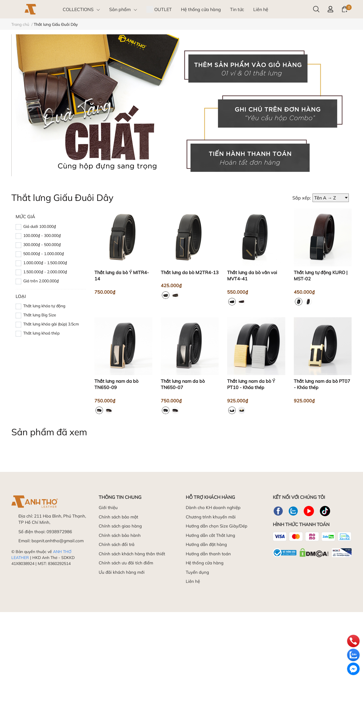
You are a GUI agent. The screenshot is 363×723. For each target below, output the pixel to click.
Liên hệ (193, 581)
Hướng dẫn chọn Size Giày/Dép (216, 526)
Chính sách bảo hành (120, 535)
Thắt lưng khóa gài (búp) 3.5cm (51, 324)
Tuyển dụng (197, 572)
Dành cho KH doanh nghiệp (213, 507)
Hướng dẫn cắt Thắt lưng (210, 535)
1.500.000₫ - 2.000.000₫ (45, 271)
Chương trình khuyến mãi (211, 517)
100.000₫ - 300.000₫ (42, 235)
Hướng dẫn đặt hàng (206, 544)
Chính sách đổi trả (116, 544)
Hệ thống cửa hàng (204, 563)
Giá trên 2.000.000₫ (41, 280)
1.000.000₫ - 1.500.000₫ (45, 262)
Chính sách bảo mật (118, 517)
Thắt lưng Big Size (39, 315)
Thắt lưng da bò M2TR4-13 (190, 272)
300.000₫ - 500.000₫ (42, 244)
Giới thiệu (108, 507)
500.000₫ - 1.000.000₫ (43, 253)
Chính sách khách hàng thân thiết (132, 553)
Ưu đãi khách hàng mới (122, 572)
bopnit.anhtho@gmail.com (57, 540)
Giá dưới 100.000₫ (39, 226)
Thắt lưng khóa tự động (44, 305)
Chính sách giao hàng (120, 526)
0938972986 (59, 531)
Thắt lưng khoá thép (41, 333)
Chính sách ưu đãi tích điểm (126, 563)
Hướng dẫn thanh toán (208, 553)
